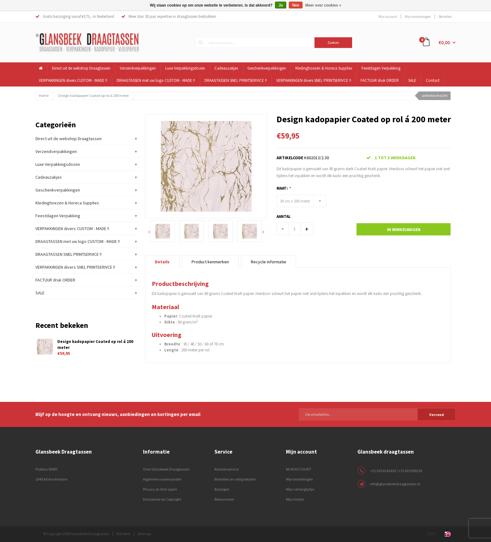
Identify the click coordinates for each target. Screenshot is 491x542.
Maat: (284, 188)
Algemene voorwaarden (162, 479)
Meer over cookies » (323, 5)
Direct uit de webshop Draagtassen (81, 68)
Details (162, 262)
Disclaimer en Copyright (162, 499)
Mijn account (387, 16)
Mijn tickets (295, 499)
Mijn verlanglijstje (300, 489)
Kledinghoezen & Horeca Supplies (323, 68)
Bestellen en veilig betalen (235, 479)
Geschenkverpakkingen (266, 68)
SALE (412, 80)
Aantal (284, 216)
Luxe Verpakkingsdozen (185, 68)
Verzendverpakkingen (138, 68)
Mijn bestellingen (299, 479)
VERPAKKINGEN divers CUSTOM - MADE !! (73, 80)
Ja (280, 5)
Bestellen (445, 16)
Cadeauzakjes (226, 68)
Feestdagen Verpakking (381, 68)
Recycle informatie (268, 262)
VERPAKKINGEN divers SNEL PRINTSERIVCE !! (313, 80)
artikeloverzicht (434, 95)
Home (44, 95)
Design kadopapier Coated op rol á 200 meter (93, 95)
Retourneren (224, 499)
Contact (433, 80)
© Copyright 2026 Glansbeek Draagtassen (76, 533)
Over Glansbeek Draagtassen (166, 469)
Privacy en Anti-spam (160, 489)
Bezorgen (222, 489)
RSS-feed (123, 533)
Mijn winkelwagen (418, 16)
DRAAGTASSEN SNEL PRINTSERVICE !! (235, 80)
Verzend (436, 414)
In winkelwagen (403, 229)
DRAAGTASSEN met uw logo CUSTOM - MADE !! (156, 80)
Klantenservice (226, 469)
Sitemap (144, 533)
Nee (295, 5)
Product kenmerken (210, 262)
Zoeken (333, 42)
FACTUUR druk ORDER (380, 80)
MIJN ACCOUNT (298, 469)
